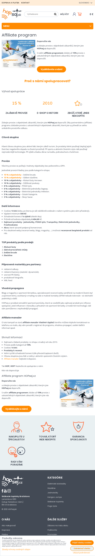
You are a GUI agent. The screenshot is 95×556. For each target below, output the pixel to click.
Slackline (51, 488)
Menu (47, 26)
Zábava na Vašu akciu (58, 525)
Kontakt (25, 2)
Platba (5, 534)
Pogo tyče (52, 506)
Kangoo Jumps (55, 497)
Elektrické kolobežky (57, 483)
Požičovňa (52, 530)
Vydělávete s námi (51, 69)
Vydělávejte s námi (16, 408)
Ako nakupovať (9, 525)
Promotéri (52, 534)
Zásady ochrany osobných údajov (16, 549)
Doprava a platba (10, 2)
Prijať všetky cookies (82, 542)
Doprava (6, 530)
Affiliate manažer (11, 359)
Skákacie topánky (56, 501)
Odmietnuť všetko (82, 548)
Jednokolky (53, 492)
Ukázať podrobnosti (81, 553)
